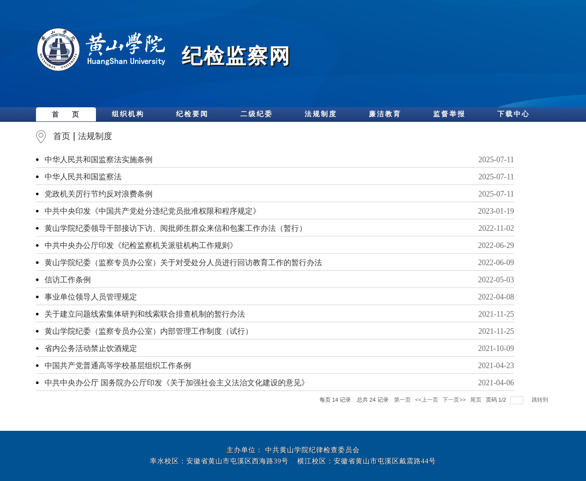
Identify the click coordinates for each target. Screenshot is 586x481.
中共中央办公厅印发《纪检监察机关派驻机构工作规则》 (141, 245)
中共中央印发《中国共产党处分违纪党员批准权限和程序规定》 (152, 211)
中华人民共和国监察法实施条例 (98, 159)
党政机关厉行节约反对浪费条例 (98, 194)
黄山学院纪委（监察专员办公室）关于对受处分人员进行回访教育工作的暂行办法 (183, 262)
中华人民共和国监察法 (83, 176)
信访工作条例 (68, 279)
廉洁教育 (385, 114)
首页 (61, 136)
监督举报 (449, 114)
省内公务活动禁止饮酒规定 (91, 348)
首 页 (66, 114)
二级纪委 (256, 114)
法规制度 (321, 114)
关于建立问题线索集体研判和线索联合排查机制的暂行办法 (145, 314)
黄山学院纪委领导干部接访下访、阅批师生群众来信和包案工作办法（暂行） (176, 228)
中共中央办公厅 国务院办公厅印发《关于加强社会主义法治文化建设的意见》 (177, 382)
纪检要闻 (192, 114)
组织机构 (128, 114)
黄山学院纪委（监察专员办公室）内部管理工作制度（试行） (149, 331)
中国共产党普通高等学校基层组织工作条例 (118, 365)
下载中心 (513, 114)
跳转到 (541, 399)
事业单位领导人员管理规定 (91, 297)
